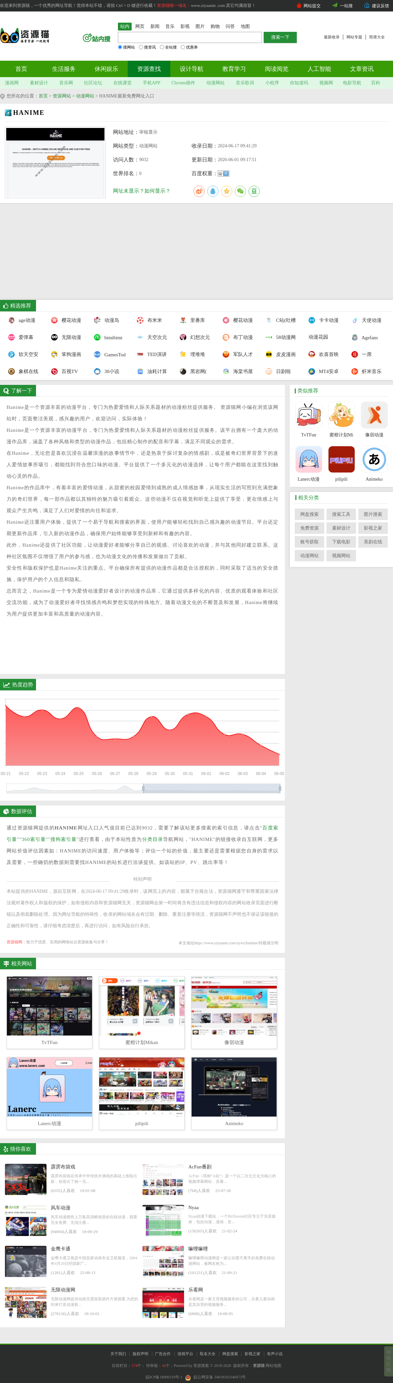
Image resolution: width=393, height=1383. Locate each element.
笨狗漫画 (65, 354)
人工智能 (319, 69)
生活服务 (64, 69)
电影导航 (352, 82)
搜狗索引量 (63, 839)
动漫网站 (215, 82)
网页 (139, 26)
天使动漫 (365, 320)
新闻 (154, 26)
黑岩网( (193, 371)
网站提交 (312, 5)
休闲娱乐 (106, 69)
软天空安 (22, 354)
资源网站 (62, 96)
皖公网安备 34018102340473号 (215, 1377)
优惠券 (189, 47)
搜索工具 (341, 514)
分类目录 (152, 839)
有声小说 (275, 1354)
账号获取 (309, 541)
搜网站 (126, 47)
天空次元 (151, 337)
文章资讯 (362, 69)
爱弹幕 (20, 337)
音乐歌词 (245, 82)
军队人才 (237, 354)
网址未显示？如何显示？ (142, 191)
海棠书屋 (237, 371)
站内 (124, 26)
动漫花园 (318, 337)
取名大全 (207, 1354)
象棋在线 (22, 371)
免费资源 (309, 528)
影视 (185, 26)
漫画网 (12, 82)
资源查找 (149, 69)
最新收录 (332, 37)
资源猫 (259, 1365)
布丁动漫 (237, 337)
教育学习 (234, 69)
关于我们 (118, 1354)
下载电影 (341, 541)
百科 (375, 82)
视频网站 (341, 555)
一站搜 (346, 5)
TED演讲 (151, 354)
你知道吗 (299, 82)
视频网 (326, 82)
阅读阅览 (277, 69)
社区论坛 (93, 82)
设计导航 (191, 69)
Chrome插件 (183, 82)
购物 (215, 26)
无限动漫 (65, 337)
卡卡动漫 (323, 320)
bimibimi (108, 337)
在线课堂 (122, 82)
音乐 (170, 26)
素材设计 (39, 82)
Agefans (364, 337)
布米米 (149, 320)
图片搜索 (373, 514)
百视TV (64, 371)
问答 (230, 26)
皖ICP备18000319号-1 (164, 1377)
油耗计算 (151, 371)
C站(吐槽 (280, 320)
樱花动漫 (65, 320)
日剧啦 (278, 371)
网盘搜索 (309, 514)
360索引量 (34, 839)
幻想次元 (194, 337)
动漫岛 (106, 320)
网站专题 (354, 37)
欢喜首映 (323, 354)
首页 (21, 69)
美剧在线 (373, 541)
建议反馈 (380, 5)
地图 (245, 26)
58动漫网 (280, 337)
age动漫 (21, 320)
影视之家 (373, 528)
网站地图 (273, 1365)
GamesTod (108, 354)
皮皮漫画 (280, 354)
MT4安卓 (323, 371)
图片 (200, 26)
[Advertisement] (192, 254)
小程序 (272, 82)
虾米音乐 (365, 371)
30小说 (106, 371)
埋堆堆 (192, 354)
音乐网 (66, 82)
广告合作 (163, 1354)
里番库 (192, 320)
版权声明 (140, 1354)
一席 (361, 354)
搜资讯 (147, 47)
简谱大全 (377, 37)
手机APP (151, 82)
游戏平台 (185, 1354)
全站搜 (168, 47)
